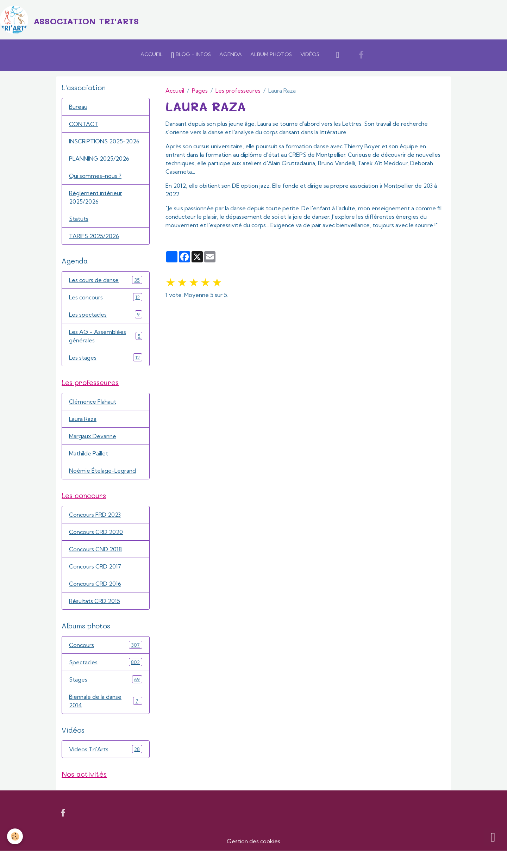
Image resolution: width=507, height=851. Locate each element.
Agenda (230, 54)
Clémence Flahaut (92, 401)
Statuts (78, 218)
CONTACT (83, 124)
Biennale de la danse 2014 (105, 701)
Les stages (105, 357)
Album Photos (271, 54)
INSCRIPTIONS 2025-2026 (104, 141)
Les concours (105, 297)
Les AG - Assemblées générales (105, 336)
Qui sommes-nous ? (95, 175)
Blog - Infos (191, 55)
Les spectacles (105, 314)
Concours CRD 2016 (95, 583)
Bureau (78, 106)
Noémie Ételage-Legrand (102, 470)
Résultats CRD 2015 (94, 600)
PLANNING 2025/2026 (99, 158)
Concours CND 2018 (95, 549)
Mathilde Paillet (88, 453)
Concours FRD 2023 (95, 514)
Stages (105, 679)
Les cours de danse (105, 280)
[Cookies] (15, 836)
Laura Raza (82, 418)
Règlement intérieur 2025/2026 (95, 197)
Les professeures (238, 90)
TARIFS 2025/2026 (94, 236)
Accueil (151, 54)
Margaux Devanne (92, 436)
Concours (105, 645)
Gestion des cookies (253, 841)
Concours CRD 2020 (96, 531)
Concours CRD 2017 (95, 566)
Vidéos (309, 54)
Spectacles (105, 662)
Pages (200, 90)
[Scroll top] (493, 837)
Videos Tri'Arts (105, 749)
